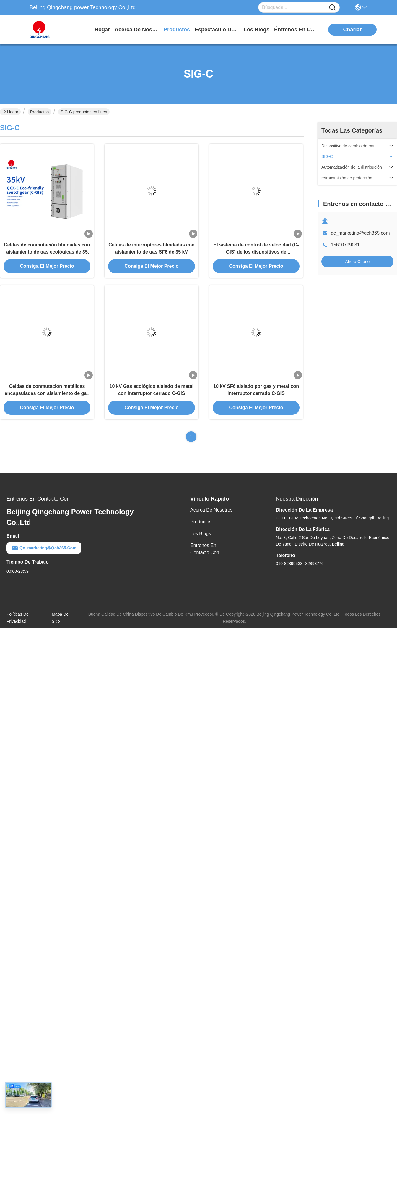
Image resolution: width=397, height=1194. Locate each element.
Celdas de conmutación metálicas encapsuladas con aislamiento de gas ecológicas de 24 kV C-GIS (47, 393)
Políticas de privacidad (17, 618)
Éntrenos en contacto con (296, 30)
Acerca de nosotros (211, 509)
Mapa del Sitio (60, 618)
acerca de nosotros (137, 30)
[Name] (332, 7)
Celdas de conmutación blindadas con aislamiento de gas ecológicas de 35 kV (47, 252)
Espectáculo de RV (217, 30)
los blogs (256, 30)
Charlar (352, 30)
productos (177, 30)
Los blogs (200, 533)
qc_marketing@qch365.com (360, 232)
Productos (39, 111)
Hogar (102, 30)
